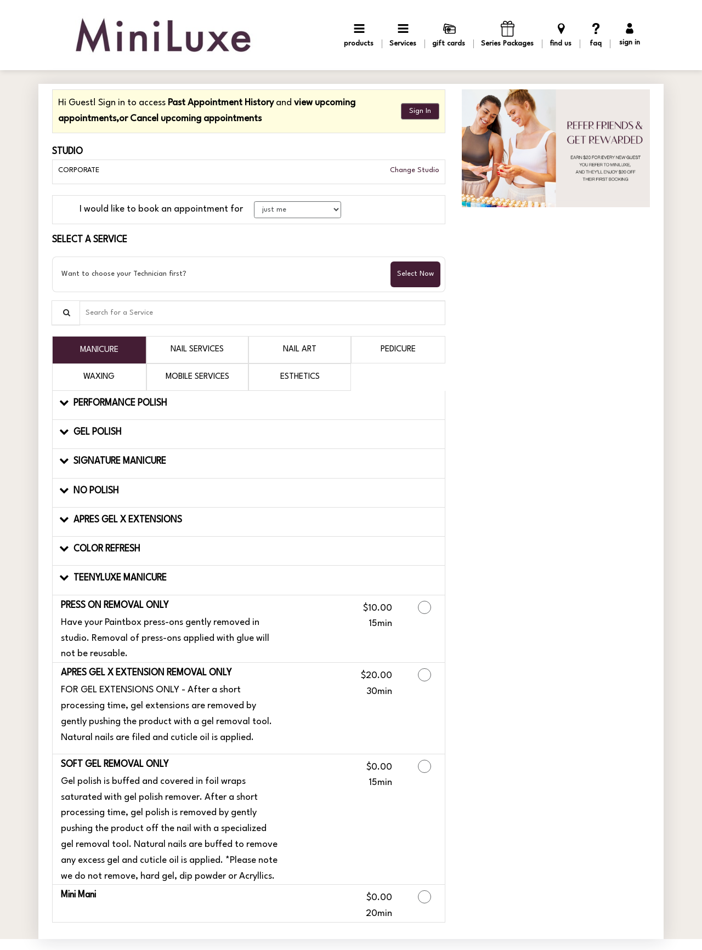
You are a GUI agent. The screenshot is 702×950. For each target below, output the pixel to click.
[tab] (99, 349)
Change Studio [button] (413, 170)
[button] (248, 405)
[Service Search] (66, 312)
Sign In (420, 111)
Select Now (415, 273)
